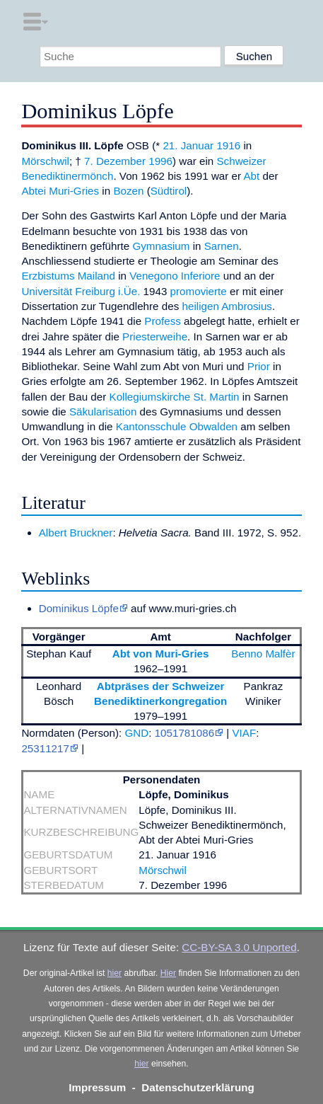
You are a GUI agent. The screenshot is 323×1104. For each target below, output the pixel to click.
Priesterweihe (154, 336)
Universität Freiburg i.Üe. (80, 291)
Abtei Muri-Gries (60, 191)
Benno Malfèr (263, 654)
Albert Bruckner (76, 533)
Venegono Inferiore (174, 276)
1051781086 (184, 733)
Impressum (97, 1087)
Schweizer (241, 161)
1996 (160, 161)
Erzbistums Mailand (68, 276)
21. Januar (188, 145)
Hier (168, 973)
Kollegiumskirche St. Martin (175, 397)
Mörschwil (45, 161)
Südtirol (169, 191)
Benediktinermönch (67, 176)
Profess (162, 321)
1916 (228, 145)
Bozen (128, 191)
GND (136, 733)
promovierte (198, 291)
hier (114, 973)
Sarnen (221, 246)
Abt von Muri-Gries (160, 654)
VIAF (244, 733)
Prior (258, 366)
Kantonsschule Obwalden (176, 426)
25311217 (45, 748)
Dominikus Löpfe (79, 608)
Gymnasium (160, 246)
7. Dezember (115, 161)
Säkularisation (102, 412)
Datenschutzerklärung (197, 1087)
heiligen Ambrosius (226, 306)
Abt (251, 176)
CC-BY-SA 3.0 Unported (239, 947)
